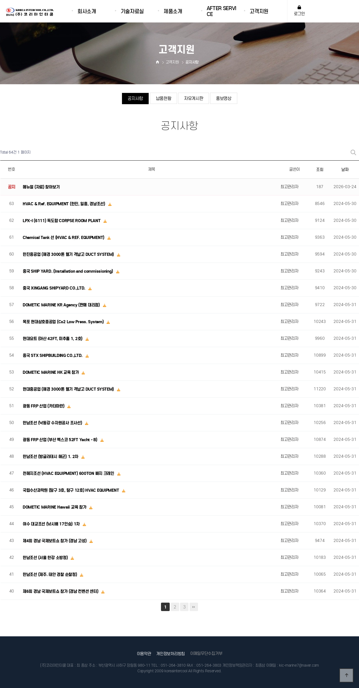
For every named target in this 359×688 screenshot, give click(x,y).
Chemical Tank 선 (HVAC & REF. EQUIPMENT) (64, 237)
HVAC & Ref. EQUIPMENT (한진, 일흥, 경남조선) (64, 203)
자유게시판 (193, 98)
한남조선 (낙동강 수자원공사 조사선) (53, 422)
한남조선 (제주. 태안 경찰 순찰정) (50, 574)
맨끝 (194, 607)
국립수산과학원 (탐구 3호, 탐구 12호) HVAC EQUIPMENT (71, 490)
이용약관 (144, 653)
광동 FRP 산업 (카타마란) (44, 406)
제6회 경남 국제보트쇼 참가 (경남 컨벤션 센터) (61, 591)
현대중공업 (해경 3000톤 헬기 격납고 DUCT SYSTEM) (69, 389)
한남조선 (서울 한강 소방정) (46, 557)
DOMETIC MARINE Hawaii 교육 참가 (55, 507)
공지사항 (135, 98)
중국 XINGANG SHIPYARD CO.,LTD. (54, 288)
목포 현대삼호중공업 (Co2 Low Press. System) (64, 321)
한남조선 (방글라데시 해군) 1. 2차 (51, 456)
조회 (319, 169)
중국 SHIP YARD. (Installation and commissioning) (68, 271)
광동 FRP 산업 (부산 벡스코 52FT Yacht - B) (60, 439)
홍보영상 (223, 98)
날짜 (344, 169)
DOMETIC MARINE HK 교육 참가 (51, 372)
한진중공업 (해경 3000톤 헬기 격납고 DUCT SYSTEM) (69, 254)
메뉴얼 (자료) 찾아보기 (41, 187)
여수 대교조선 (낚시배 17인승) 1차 (52, 524)
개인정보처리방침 (170, 653)
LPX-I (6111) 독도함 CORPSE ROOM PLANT (62, 220)
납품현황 (163, 98)
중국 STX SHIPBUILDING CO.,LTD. (53, 355)
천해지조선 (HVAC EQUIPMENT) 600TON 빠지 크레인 (69, 473)
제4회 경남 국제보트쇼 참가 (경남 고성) (55, 540)
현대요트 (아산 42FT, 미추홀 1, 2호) (53, 338)
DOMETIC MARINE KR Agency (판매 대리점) (62, 304)
